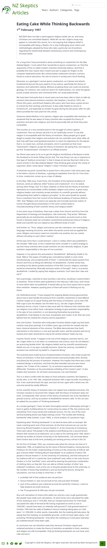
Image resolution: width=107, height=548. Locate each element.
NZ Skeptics (25, 5)
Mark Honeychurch (88, 542)
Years (45, 10)
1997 (37, 30)
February (27, 30)
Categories (66, 10)
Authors (54, 10)
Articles (20, 12)
